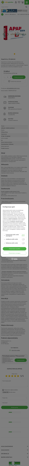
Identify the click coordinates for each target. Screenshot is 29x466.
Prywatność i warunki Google (16, 221)
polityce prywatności (13, 218)
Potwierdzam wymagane (14, 253)
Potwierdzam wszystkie (14, 248)
